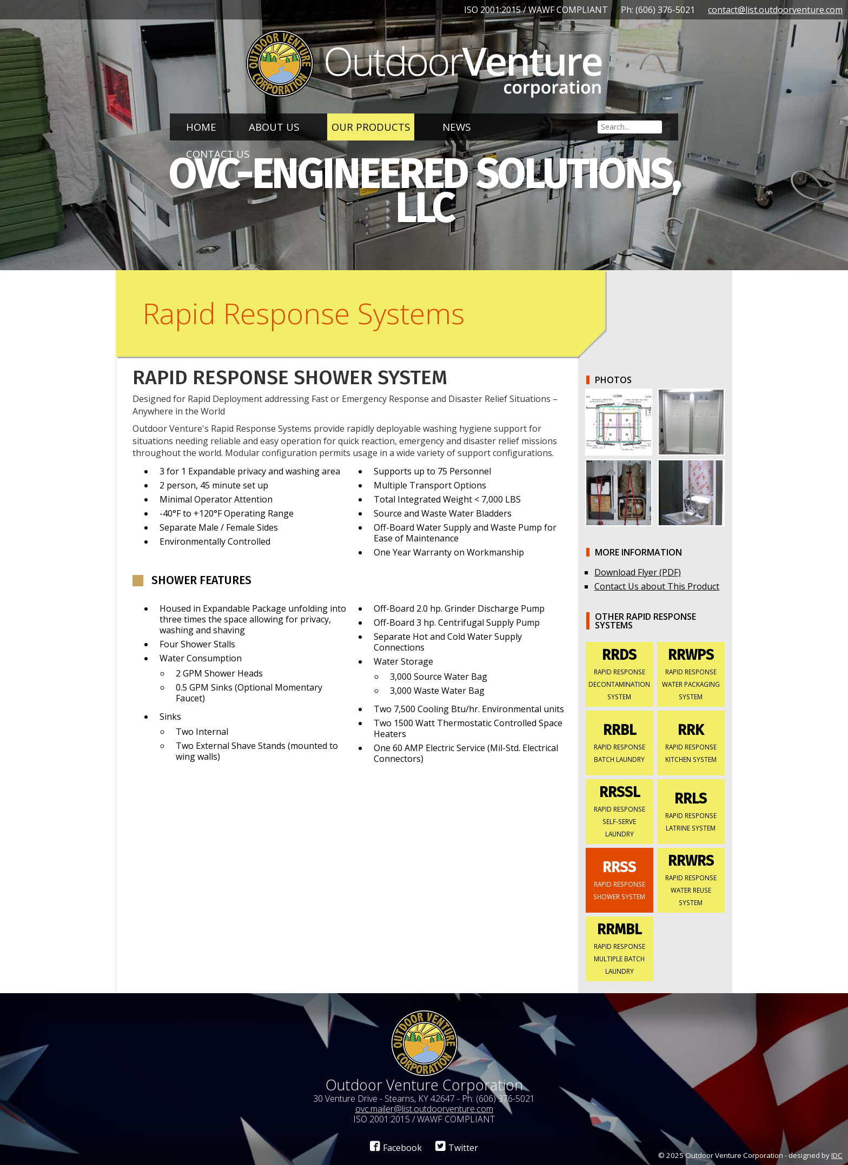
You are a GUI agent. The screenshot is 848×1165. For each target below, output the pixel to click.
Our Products (371, 126)
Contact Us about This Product (656, 586)
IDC (837, 1155)
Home (201, 126)
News (456, 126)
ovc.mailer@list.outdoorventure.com (424, 1109)
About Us (274, 126)
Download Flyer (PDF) (637, 572)
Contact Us (217, 153)
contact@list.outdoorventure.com (775, 10)
